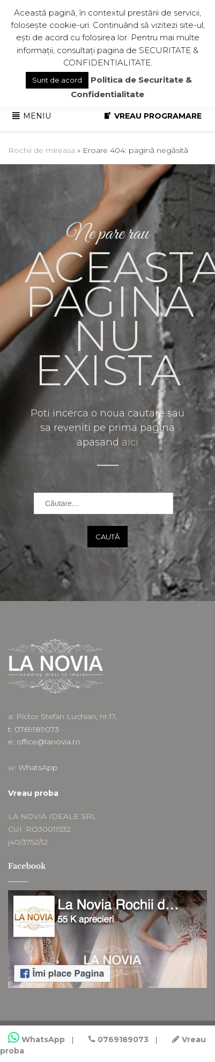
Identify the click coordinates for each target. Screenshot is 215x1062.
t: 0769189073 (33, 729)
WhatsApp (38, 767)
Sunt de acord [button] (57, 80)
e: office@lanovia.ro (44, 741)
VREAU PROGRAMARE (158, 116)
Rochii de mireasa (41, 150)
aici (130, 442)
